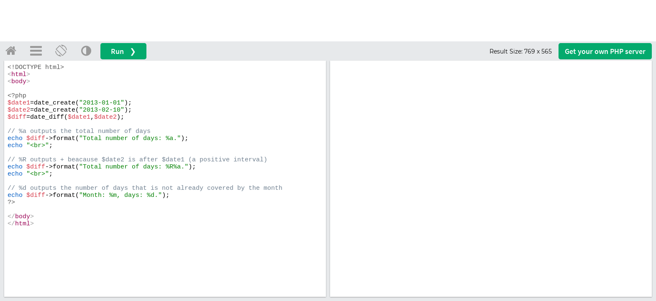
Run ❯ (123, 51)
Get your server (605, 51)
